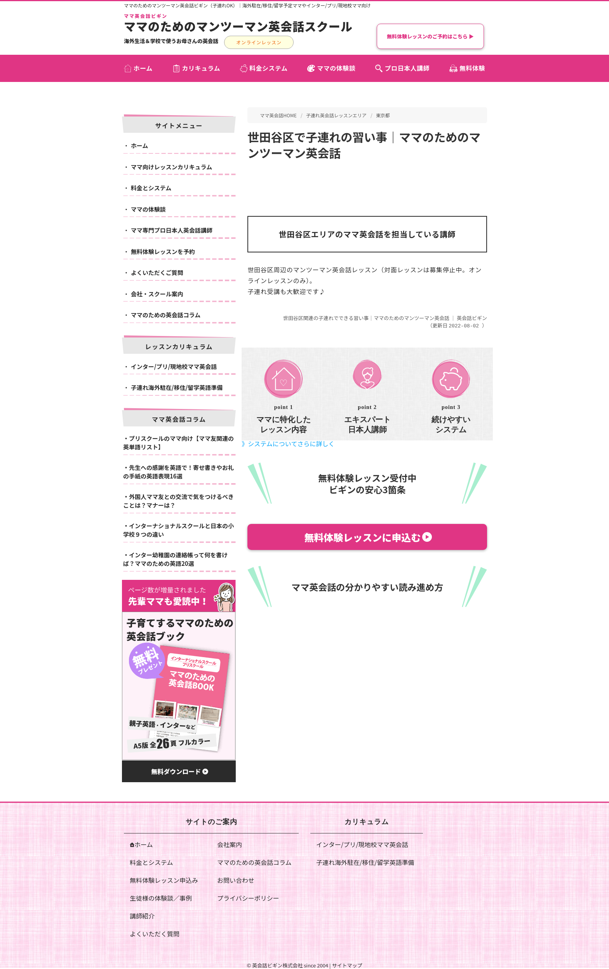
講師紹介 (142, 915)
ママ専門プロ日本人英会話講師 (171, 230)
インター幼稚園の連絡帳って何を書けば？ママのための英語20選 (175, 559)
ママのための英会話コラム (166, 315)
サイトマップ (347, 965)
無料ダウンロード (179, 771)
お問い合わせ (235, 880)
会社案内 (229, 844)
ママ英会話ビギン (145, 16)
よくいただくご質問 (157, 272)
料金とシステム (151, 188)
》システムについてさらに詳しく (288, 443)
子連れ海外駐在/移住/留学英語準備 (177, 387)
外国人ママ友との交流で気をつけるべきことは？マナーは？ (178, 501)
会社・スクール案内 (157, 294)
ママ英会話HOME (278, 115)
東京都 (383, 115)
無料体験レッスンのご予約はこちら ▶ (430, 36)
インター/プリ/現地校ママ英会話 (174, 366)
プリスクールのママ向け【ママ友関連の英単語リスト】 (178, 442)
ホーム (139, 145)
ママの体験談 (148, 209)
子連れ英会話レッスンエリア (336, 115)
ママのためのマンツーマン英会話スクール (238, 26)
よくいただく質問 (154, 933)
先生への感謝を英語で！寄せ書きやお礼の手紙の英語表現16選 (178, 471)
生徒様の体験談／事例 (161, 898)
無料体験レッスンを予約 (163, 251)
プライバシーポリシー (248, 898)
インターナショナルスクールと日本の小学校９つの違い (178, 530)
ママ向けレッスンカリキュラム (171, 167)
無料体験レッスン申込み (164, 880)
